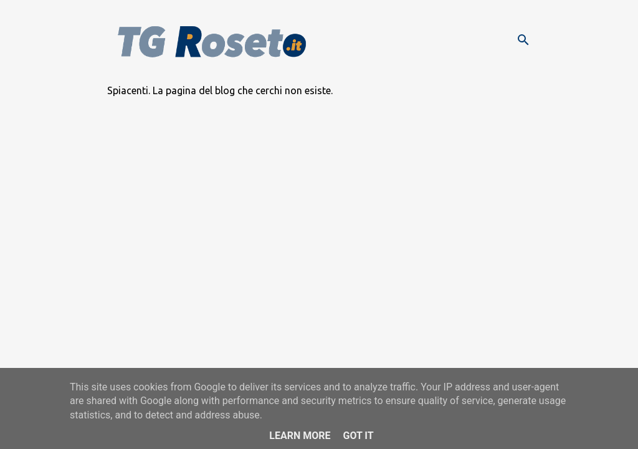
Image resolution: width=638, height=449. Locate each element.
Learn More (299, 436)
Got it (358, 436)
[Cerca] (523, 40)
